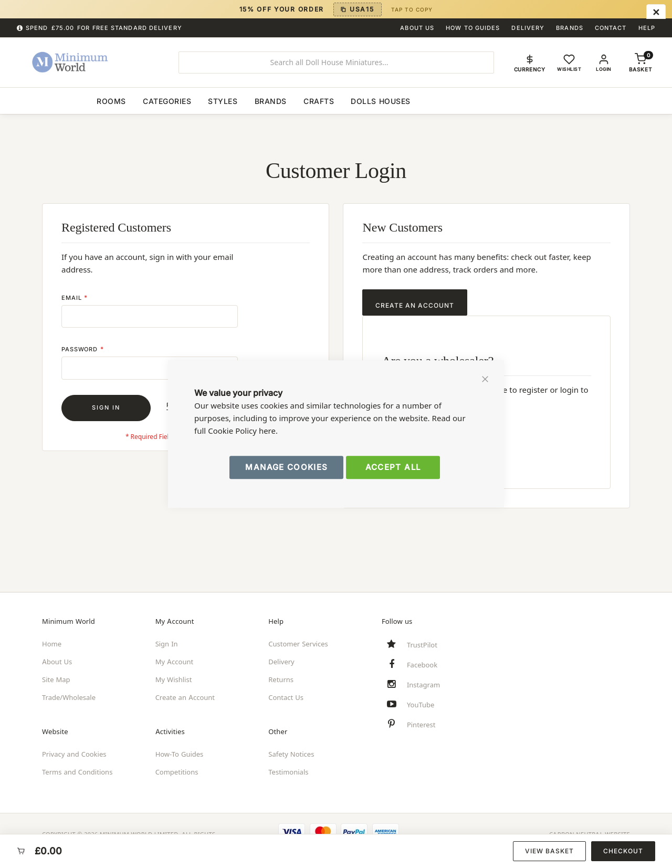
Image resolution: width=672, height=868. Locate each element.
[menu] (336, 100)
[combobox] (336, 62)
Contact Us (285, 697)
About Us (417, 28)
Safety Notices (291, 754)
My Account (174, 661)
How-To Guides (179, 754)
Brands (569, 28)
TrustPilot (422, 645)
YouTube (421, 704)
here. (268, 431)
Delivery (527, 28)
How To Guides (473, 28)
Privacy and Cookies (74, 754)
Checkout (623, 851)
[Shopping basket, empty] (640, 69)
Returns (280, 679)
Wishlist (569, 69)
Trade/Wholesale (69, 697)
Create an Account (185, 697)
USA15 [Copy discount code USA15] (362, 9)
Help (646, 28)
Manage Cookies (286, 467)
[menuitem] (54, 100)
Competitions (176, 772)
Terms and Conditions (77, 772)
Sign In (166, 644)
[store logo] (88, 62)
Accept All (393, 467)
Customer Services (298, 644)
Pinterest (421, 724)
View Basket (549, 851)
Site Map (56, 679)
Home (51, 644)
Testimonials (288, 772)
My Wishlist (173, 679)
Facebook (422, 665)
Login (604, 69)
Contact (611, 28)
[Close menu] (656, 12)
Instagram (423, 685)
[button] (529, 62)
